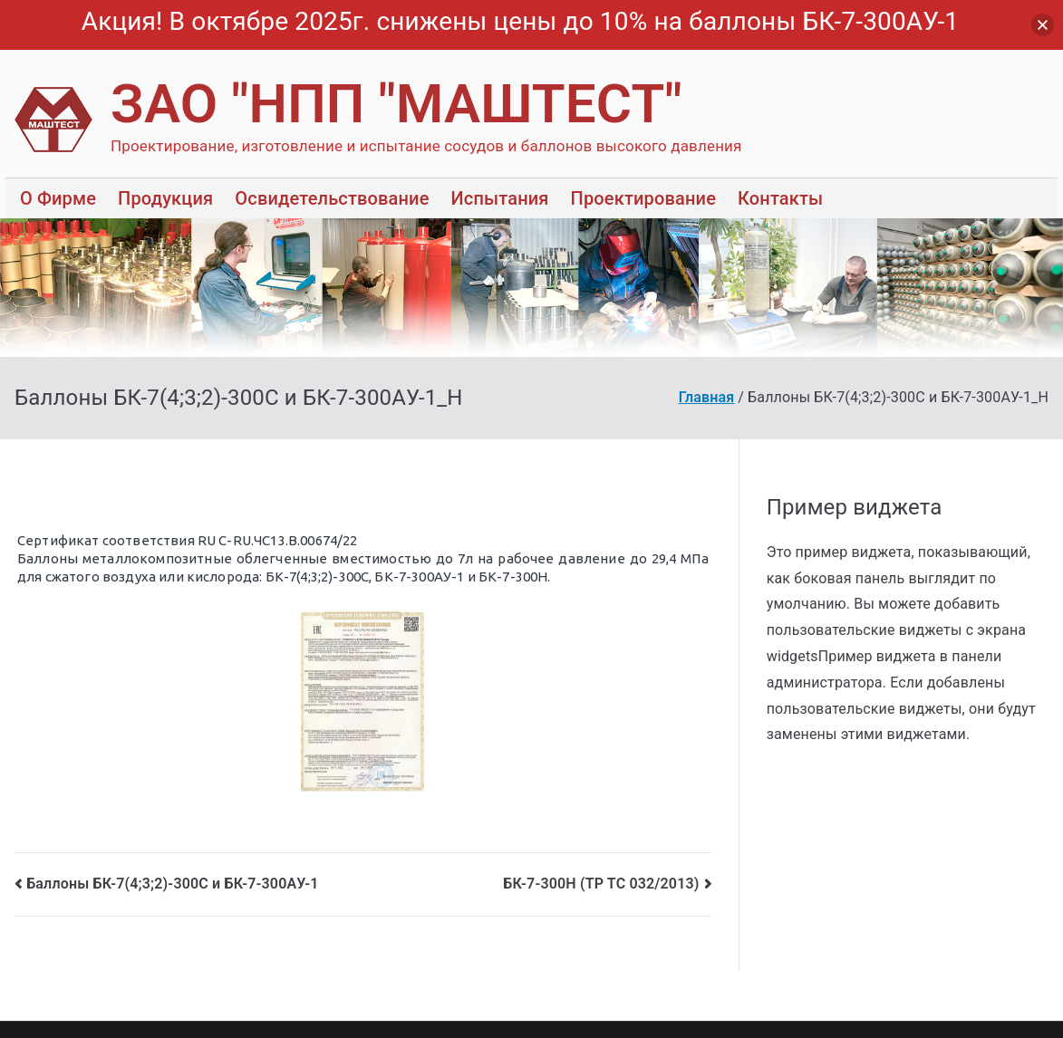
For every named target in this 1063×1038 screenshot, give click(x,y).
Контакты (780, 198)
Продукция (165, 198)
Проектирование (643, 198)
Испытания (500, 198)
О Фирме (58, 198)
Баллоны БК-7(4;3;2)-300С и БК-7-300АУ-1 (172, 883)
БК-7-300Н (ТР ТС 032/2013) (601, 883)
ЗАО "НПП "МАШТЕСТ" (396, 104)
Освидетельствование (332, 198)
